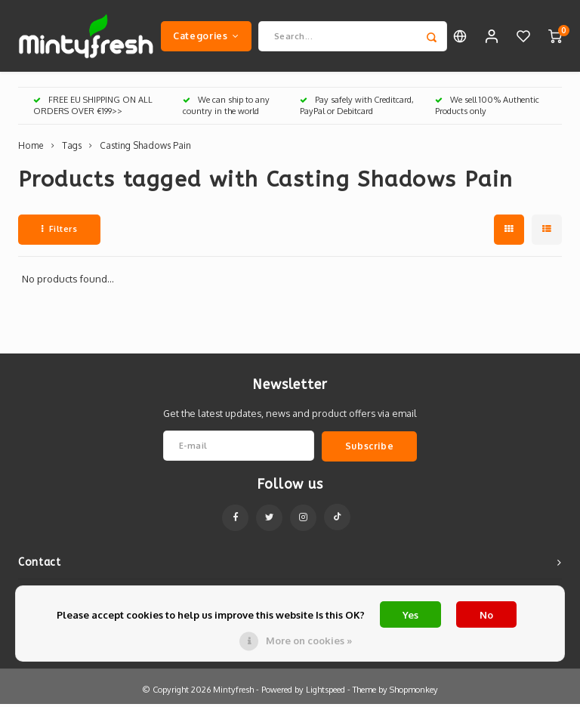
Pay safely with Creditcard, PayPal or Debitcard (357, 108)
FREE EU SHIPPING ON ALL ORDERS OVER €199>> (93, 108)
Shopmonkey (414, 692)
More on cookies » (309, 640)
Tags (72, 149)
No (486, 615)
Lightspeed (325, 692)
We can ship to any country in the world (226, 108)
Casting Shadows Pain (145, 149)
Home (31, 149)
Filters (59, 232)
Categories (206, 37)
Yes (410, 615)
